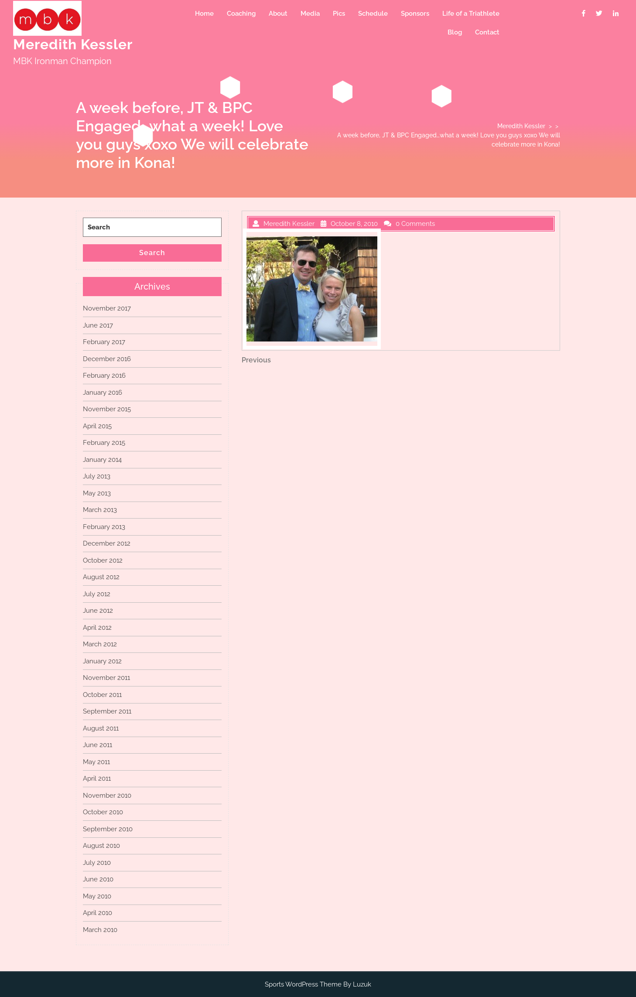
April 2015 (97, 426)
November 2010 (107, 795)
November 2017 (107, 308)
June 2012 (98, 611)
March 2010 (100, 930)
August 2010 (101, 846)
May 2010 (97, 896)
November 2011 (106, 678)
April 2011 (97, 778)
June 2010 (98, 879)
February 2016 (104, 375)
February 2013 (104, 527)
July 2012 (96, 594)
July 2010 (97, 863)
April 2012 (97, 628)
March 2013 (100, 510)
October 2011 (102, 695)
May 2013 (97, 493)
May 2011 (96, 762)
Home (204, 13)
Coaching (241, 13)
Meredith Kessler (73, 44)
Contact (487, 32)
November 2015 (107, 409)
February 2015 (104, 443)
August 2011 (101, 728)
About (278, 13)
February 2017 (104, 342)
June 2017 (98, 325)
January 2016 (102, 392)
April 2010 (97, 913)
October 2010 (103, 812)
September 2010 (108, 829)
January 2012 (102, 661)
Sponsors (415, 13)
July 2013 (96, 476)
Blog (455, 32)
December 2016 (107, 359)
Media (310, 13)
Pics (339, 13)
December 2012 (106, 543)
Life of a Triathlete (470, 13)
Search (152, 253)
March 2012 (100, 644)
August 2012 (101, 577)
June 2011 (97, 745)
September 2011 (107, 711)
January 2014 (102, 460)
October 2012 (103, 560)
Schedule (373, 13)
